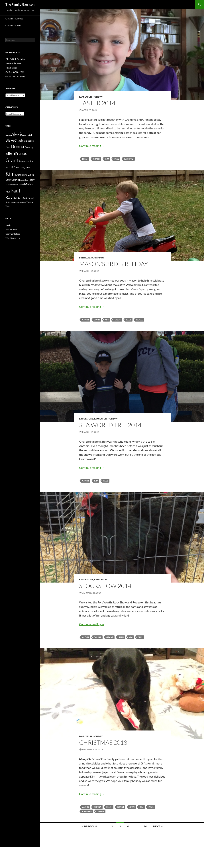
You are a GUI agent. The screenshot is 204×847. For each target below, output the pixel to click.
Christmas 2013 (103, 742)
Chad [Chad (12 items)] (18, 140)
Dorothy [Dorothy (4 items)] (29, 147)
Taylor (100, 811)
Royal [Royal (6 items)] (24, 197)
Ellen (85, 159)
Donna (97, 637)
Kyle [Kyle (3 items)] (25, 174)
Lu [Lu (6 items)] (26, 179)
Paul (116, 159)
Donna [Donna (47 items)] (17, 146)
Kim (107, 159)
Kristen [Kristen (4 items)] (19, 174)
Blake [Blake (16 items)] (9, 140)
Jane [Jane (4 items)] (21, 161)
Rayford (128, 159)
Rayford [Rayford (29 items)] (12, 197)
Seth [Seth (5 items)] (7, 202)
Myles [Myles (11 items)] (28, 184)
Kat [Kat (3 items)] (17, 167)
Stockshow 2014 (105, 585)
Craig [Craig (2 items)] (24, 141)
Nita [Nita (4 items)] (7, 191)
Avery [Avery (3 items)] (26, 135)
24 (145, 826)
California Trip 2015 (15, 72)
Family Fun (85, 96)
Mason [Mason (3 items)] (8, 184)
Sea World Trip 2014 (110, 425)
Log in (8, 225)
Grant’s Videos (13, 25)
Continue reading (91, 145)
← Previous (89, 826)
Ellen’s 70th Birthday (15, 59)
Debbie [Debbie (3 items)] (30, 140)
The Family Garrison (19, 4)
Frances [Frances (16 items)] (21, 153)
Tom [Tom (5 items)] (7, 206)
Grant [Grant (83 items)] (11, 160)
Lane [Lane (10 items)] (31, 174)
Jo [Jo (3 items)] (6, 167)
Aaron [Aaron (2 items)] (8, 135)
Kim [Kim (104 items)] (10, 173)
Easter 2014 (97, 103)
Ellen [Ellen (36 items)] (10, 153)
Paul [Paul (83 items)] (15, 190)
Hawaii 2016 (11, 67)
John (97, 319)
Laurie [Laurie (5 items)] (15, 179)
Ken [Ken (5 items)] (27, 167)
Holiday (98, 96)
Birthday (84, 257)
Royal (139, 319)
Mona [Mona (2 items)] (21, 184)
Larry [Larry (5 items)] (8, 179)
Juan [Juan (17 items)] (11, 167)
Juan (121, 637)
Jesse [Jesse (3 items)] (26, 161)
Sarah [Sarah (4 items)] (31, 197)
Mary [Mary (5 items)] (31, 179)
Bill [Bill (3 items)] (30, 135)
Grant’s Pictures (14, 18)
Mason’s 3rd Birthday (113, 264)
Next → (158, 826)
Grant (96, 159)
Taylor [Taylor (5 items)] (29, 202)
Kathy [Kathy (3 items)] (22, 167)
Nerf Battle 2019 (13, 63)
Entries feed (11, 229)
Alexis (85, 637)
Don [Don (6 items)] (7, 147)
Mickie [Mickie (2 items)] (15, 184)
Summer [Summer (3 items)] (22, 202)
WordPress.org (12, 238)
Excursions (86, 418)
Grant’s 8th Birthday (15, 76)
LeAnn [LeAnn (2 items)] (22, 180)
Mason (117, 319)
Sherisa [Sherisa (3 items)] (14, 202)
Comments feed (12, 233)
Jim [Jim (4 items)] (31, 161)
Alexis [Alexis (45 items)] (17, 134)
